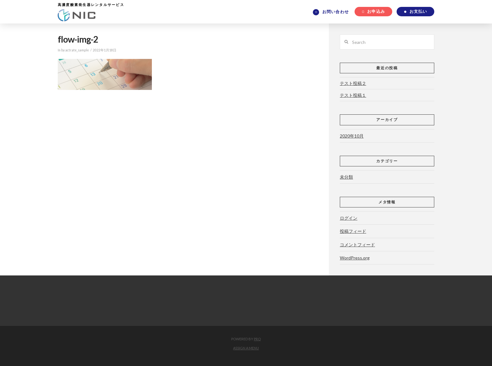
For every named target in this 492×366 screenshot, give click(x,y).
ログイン (348, 218)
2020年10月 (352, 136)
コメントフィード (357, 244)
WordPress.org (355, 257)
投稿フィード (353, 231)
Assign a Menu (246, 348)
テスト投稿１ (353, 95)
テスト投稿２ (353, 83)
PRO (257, 339)
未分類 (346, 177)
